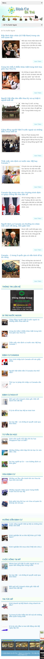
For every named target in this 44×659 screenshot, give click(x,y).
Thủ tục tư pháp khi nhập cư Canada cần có (25, 383)
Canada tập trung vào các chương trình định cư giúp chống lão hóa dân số (21, 193)
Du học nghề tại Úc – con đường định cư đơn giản (25, 462)
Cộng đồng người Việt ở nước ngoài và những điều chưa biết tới (21, 131)
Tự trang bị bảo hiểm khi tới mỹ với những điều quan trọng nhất (25, 615)
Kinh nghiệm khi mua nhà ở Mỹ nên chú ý (25, 547)
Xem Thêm (37, 61)
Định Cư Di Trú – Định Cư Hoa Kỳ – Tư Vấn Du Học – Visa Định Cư (24, 654)
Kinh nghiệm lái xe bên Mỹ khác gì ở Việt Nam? (25, 536)
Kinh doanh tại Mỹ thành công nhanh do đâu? (24, 604)
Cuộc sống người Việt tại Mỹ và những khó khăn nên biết (25, 524)
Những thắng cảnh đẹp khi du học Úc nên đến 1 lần (25, 451)
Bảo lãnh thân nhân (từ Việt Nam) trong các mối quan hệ (20, 36)
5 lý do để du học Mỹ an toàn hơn (22, 410)
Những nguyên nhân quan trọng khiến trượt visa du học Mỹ (24, 490)
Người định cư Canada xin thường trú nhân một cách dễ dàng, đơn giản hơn (20, 225)
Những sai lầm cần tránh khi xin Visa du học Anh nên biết (24, 479)
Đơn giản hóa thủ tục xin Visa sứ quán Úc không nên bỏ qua (25, 502)
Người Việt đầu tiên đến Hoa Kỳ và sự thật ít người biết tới (20, 99)
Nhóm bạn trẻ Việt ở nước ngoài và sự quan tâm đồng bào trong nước (24, 564)
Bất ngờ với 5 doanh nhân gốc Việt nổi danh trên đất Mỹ (24, 400)
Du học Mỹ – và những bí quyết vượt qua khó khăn (25, 422)
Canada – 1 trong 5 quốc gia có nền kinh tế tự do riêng (21, 256)
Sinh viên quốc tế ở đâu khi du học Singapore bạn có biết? (22, 439)
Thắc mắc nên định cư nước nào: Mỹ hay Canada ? (19, 162)
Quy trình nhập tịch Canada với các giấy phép (24, 360)
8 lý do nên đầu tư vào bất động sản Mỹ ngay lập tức (24, 627)
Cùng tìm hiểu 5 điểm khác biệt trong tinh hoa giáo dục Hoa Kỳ (21, 68)
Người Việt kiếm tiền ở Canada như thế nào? (24, 371)
